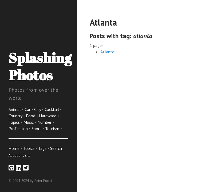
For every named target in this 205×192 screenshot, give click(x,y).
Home (14, 148)
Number (45, 122)
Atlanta (107, 51)
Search (56, 148)
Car (28, 109)
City (38, 109)
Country (16, 115)
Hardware (48, 115)
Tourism (52, 128)
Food (31, 115)
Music (29, 122)
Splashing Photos (40, 66)
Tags (42, 148)
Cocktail (52, 109)
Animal (15, 109)
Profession (19, 128)
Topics (15, 122)
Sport (36, 128)
